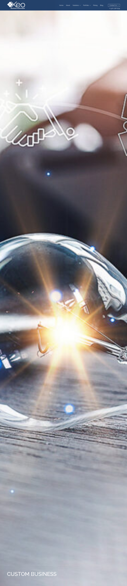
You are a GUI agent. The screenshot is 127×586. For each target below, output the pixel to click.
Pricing (95, 5)
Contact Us (114, 5)
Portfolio (87, 5)
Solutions (77, 5)
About (68, 5)
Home (61, 5)
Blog (101, 5)
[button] (80, 5)
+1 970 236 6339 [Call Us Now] (114, 8)
